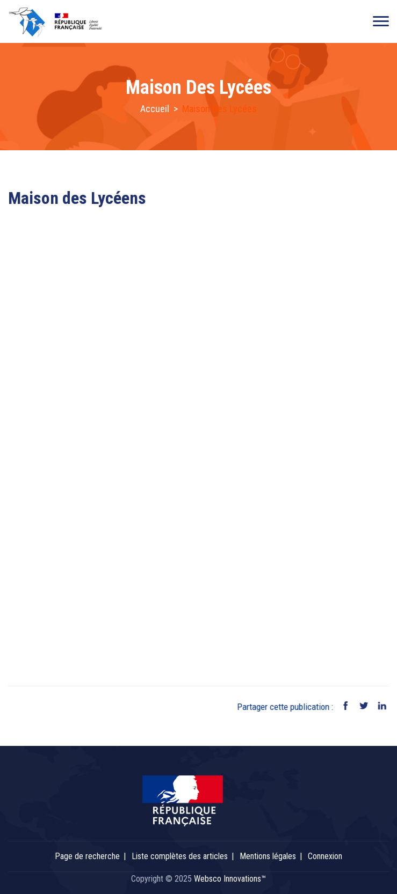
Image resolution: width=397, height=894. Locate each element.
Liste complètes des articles (180, 856)
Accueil (154, 108)
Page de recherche (87, 856)
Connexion (325, 856)
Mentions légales (268, 856)
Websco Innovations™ (230, 879)
